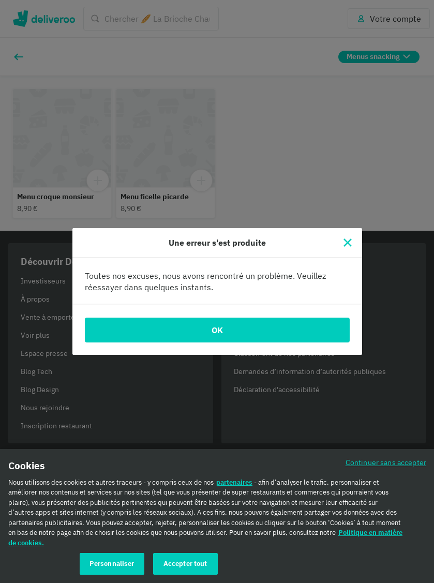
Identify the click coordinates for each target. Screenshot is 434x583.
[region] (217, 516)
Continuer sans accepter (386, 462)
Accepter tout (185, 563)
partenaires (234, 482)
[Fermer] (347, 242)
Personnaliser (111, 563)
